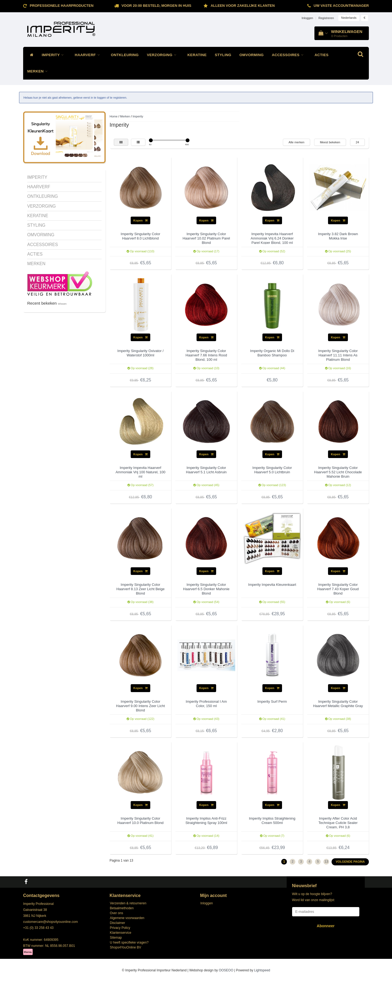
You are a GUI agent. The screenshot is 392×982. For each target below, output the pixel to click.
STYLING (223, 55)
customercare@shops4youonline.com (50, 922)
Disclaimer (117, 923)
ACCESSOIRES (289, 55)
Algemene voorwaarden (127, 918)
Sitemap (116, 937)
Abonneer (326, 926)
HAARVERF (89, 55)
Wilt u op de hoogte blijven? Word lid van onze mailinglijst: (313, 897)
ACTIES (321, 55)
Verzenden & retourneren (128, 903)
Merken (125, 116)
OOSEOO (226, 970)
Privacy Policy (120, 928)
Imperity (138, 116)
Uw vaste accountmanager (341, 6)
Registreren (326, 18)
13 (326, 861)
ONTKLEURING (125, 55)
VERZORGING (163, 55)
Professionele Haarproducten (61, 6)
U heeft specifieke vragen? (129, 942)
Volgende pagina (350, 861)
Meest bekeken (330, 142)
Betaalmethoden (122, 908)
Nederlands (348, 17)
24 (357, 142)
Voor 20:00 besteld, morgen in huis (156, 6)
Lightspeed (262, 970)
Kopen (140, 220)
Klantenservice (120, 933)
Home (114, 116)
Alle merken (296, 142)
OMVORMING (252, 55)
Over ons (116, 913)
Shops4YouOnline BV (125, 947)
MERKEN (39, 71)
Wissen (62, 303)
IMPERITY (54, 55)
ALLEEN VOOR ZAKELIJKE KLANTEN (243, 6)
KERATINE (197, 55)
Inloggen (307, 18)
